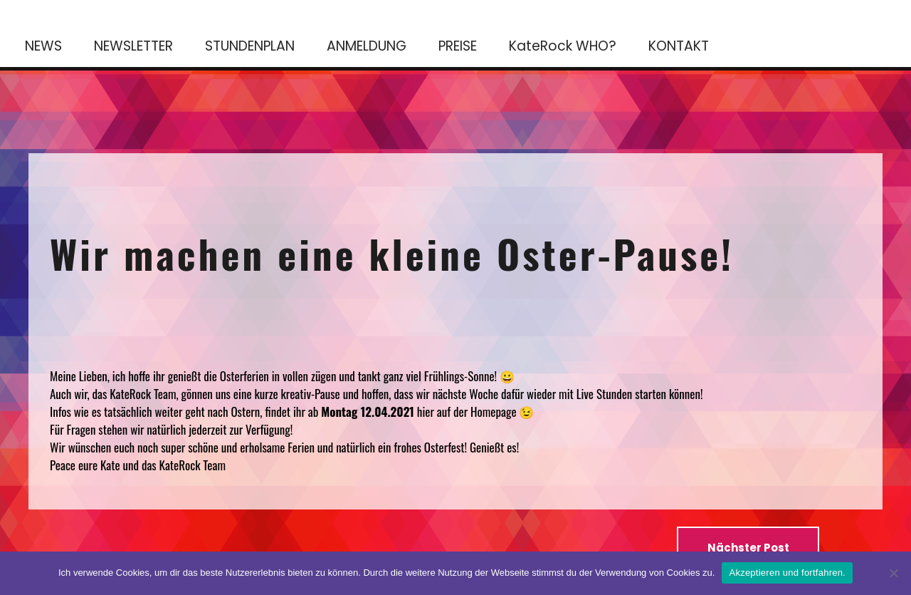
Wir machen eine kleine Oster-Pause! (392, 253)
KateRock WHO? (562, 46)
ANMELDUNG (366, 46)
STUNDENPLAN (250, 46)
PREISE (457, 46)
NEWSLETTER (133, 46)
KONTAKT (678, 46)
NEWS (43, 46)
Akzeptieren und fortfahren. (787, 572)
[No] (893, 573)
